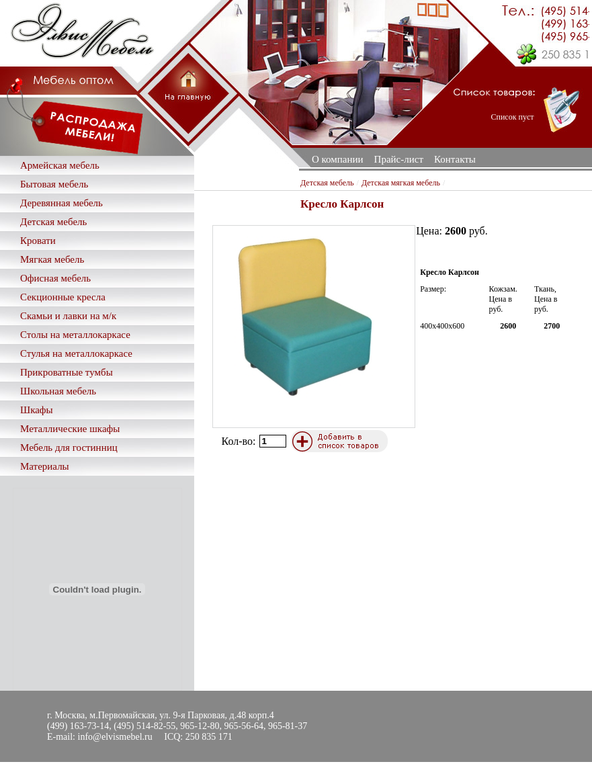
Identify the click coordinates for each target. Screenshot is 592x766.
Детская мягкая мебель (401, 182)
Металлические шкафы (70, 428)
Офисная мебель (55, 278)
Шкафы (36, 410)
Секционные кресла (62, 297)
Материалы (44, 466)
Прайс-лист (398, 159)
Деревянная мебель (61, 203)
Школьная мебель (58, 391)
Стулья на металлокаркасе (76, 353)
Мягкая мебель (52, 259)
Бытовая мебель (54, 184)
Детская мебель (53, 221)
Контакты (455, 159)
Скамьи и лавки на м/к (68, 315)
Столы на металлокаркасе (75, 334)
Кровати (38, 240)
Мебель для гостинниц (69, 447)
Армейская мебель (59, 165)
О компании (338, 159)
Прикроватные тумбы (66, 372)
